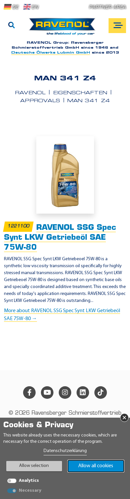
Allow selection (34, 465)
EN (30, 7)
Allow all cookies (95, 466)
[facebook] (29, 392)
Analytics (29, 480)
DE (11, 7)
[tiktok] (100, 392)
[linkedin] (83, 392)
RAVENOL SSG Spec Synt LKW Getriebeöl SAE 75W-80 (60, 238)
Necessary (30, 490)
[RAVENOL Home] (63, 29)
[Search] (11, 26)
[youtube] (47, 392)
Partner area (107, 7)
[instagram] (65, 392)
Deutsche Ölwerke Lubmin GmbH (50, 53)
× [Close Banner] (124, 417)
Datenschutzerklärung (65, 450)
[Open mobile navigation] (117, 25)
